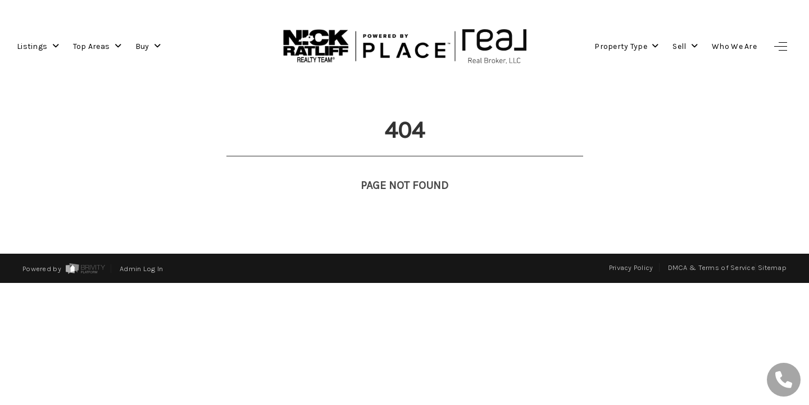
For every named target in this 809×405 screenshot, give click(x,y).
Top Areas (97, 46)
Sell (685, 46)
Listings (38, 46)
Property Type (626, 46)
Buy (148, 46)
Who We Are (734, 46)
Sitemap (772, 267)
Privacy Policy (631, 267)
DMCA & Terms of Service (711, 267)
